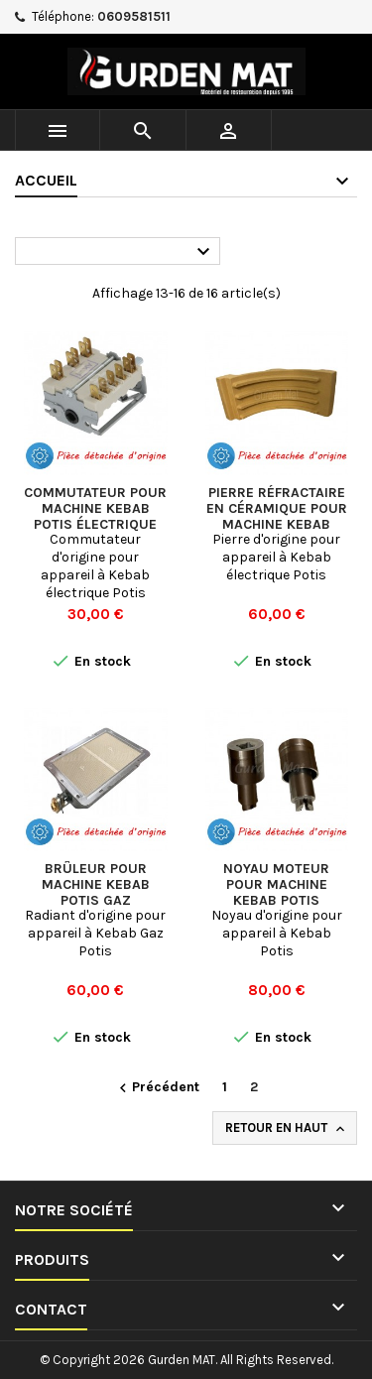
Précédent (156, 1087)
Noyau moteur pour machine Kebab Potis (276, 884)
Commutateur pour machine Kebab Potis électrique (95, 508)
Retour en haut (286, 1128)
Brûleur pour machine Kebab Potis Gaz (96, 884)
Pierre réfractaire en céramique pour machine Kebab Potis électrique (276, 516)
